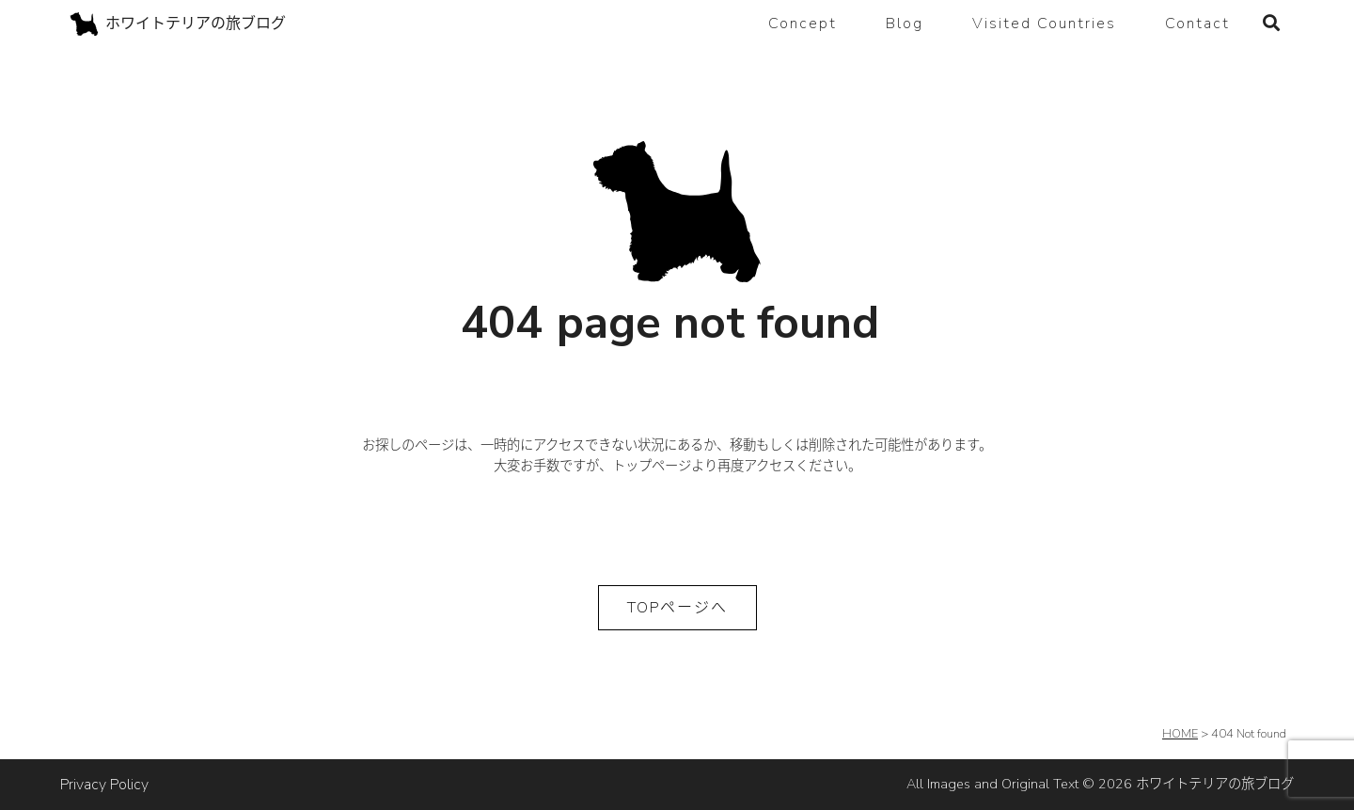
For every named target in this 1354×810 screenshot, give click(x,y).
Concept (802, 23)
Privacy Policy (104, 784)
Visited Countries (1044, 23)
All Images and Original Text (1100, 783)
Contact (1197, 23)
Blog (904, 23)
